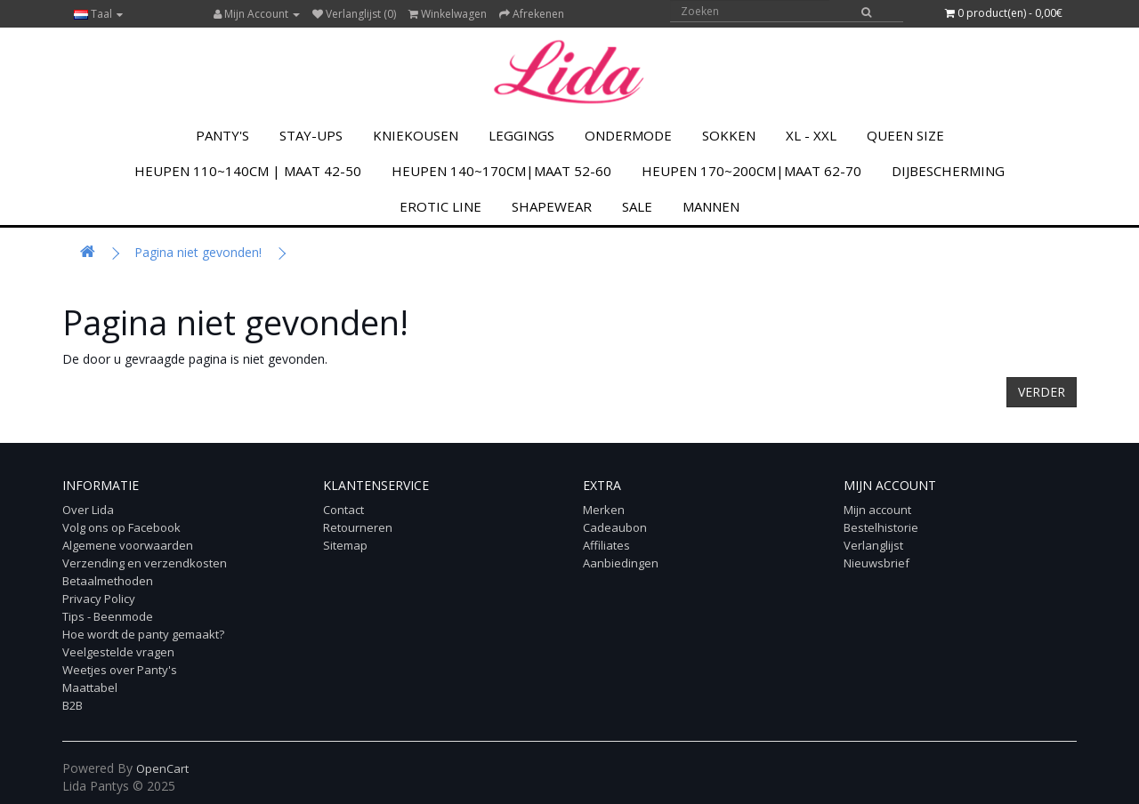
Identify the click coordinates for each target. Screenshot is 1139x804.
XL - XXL (811, 135)
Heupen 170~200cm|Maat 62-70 (751, 171)
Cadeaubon (615, 527)
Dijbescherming (948, 171)
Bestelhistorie (881, 527)
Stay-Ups (311, 135)
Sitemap (345, 545)
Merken (604, 510)
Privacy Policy (98, 599)
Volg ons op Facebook (121, 527)
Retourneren (357, 527)
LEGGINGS (521, 135)
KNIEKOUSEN (415, 135)
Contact (343, 510)
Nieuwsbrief (876, 563)
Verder (1041, 391)
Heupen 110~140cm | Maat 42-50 (247, 171)
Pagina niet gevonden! (198, 252)
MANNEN (711, 206)
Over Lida (88, 510)
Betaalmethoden (107, 581)
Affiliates (606, 545)
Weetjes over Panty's (119, 670)
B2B (72, 705)
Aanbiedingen (620, 563)
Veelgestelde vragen (118, 652)
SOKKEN (728, 135)
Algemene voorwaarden (127, 545)
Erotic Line (440, 206)
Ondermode (628, 135)
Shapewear (552, 206)
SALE (637, 206)
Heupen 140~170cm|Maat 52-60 (501, 171)
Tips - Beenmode (107, 616)
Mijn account (877, 510)
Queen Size (905, 135)
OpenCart (162, 768)
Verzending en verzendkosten (144, 563)
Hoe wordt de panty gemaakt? (143, 634)
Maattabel (89, 687)
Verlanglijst (873, 545)
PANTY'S (222, 135)
